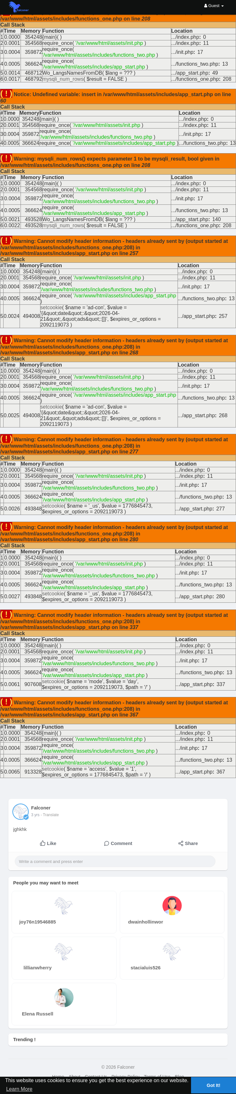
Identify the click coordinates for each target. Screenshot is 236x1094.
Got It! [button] (213, 1085)
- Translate (49, 815)
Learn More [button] (19, 1089)
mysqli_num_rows (62, 79)
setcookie (51, 307)
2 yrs (35, 815)
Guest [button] (214, 5)
